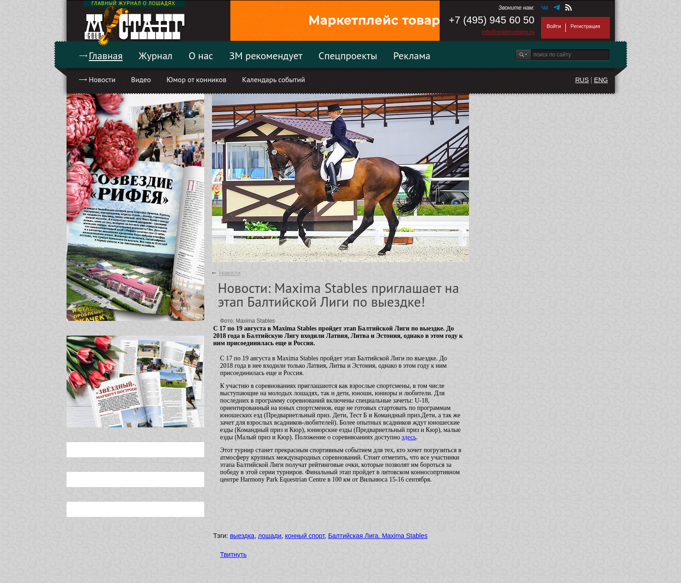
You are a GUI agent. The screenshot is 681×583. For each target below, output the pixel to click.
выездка (242, 535)
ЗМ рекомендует (266, 55)
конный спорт (304, 535)
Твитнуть (233, 554)
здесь (409, 437)
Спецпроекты (347, 55)
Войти (554, 26)
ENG (601, 80)
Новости (102, 79)
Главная (106, 55)
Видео (141, 79)
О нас (201, 55)
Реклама (411, 55)
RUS (582, 80)
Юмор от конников (197, 79)
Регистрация (585, 26)
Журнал (156, 55)
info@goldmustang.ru (508, 32)
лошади (269, 535)
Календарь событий (273, 79)
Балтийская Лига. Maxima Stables (378, 535)
